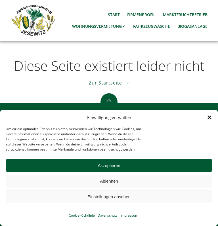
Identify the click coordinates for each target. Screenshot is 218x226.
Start (114, 14)
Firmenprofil (141, 14)
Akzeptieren (109, 165)
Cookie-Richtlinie (82, 215)
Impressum (129, 215)
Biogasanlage (192, 26)
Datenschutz (108, 215)
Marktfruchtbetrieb (185, 14)
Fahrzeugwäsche (151, 26)
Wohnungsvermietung (99, 26)
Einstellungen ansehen (109, 196)
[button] (209, 117)
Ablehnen (109, 181)
